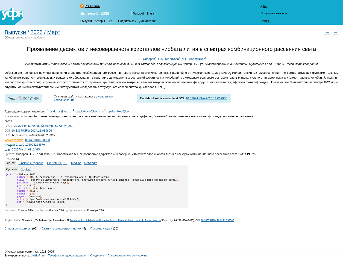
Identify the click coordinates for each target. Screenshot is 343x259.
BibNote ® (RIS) (57, 163)
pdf (26, 98)
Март (53, 32)
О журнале (97, 255)
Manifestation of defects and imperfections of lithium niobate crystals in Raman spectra (115, 226)
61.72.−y (60, 125)
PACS (111, 21)
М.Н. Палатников (193, 59)
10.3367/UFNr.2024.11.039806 (32, 130)
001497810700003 (37, 140)
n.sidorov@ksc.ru (60, 111)
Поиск (265, 21)
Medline (76, 163)
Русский (138, 13)
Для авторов (147, 21)
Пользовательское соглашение (127, 255)
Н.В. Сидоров (145, 59)
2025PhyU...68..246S (26, 149)
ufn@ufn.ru (38, 255)
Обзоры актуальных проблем (25, 37)
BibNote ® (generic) (31, 163)
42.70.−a (33, 125)
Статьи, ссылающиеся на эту (62, 234)
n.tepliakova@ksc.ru (87, 111)
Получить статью (272, 13)
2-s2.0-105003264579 (30, 144)
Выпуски (86, 21)
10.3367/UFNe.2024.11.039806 (206, 98)
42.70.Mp (47, 125)
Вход (264, 5)
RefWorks (90, 163)
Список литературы (18, 234)
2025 (36, 32)
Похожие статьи (101, 234)
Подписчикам (127, 21)
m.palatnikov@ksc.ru (119, 111)
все (70, 125)
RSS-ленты (92, 6)
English (151, 13)
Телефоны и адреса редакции (67, 255)
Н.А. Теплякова (168, 59)
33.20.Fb (20, 125)
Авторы (100, 21)
